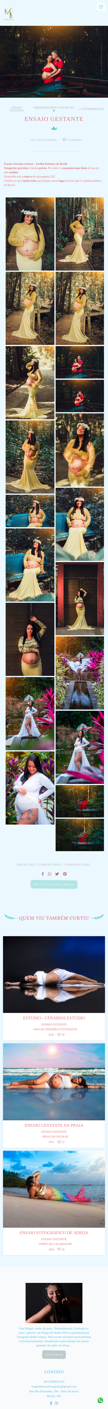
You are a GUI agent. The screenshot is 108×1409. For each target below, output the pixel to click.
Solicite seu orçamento (54, 884)
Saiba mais (54, 1354)
